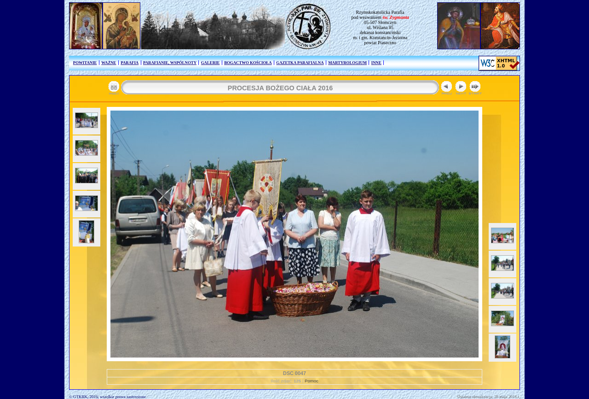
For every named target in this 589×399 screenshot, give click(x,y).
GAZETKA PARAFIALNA (299, 62)
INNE (376, 62)
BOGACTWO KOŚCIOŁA (247, 62)
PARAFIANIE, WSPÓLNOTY (169, 62)
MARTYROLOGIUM (347, 62)
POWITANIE (85, 62)
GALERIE (210, 62)
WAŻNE (108, 62)
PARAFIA (130, 62)
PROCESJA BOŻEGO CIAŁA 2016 (280, 88)
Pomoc (311, 380)
